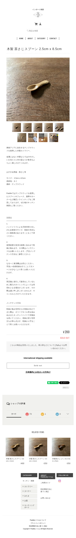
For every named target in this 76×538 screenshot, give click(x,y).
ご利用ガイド (45, 482)
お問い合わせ (45, 498)
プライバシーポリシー (38, 520)
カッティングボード (29, 504)
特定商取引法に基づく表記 (46, 490)
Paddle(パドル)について (38, 517)
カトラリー (28, 486)
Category (41, 38)
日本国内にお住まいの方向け (38, 372)
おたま (26, 494)
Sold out (38, 365)
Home (21, 38)
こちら (57, 345)
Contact (53, 38)
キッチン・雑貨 (28, 480)
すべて (13, 414)
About (30, 38)
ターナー (27, 490)
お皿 (26, 498)
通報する (65, 387)
